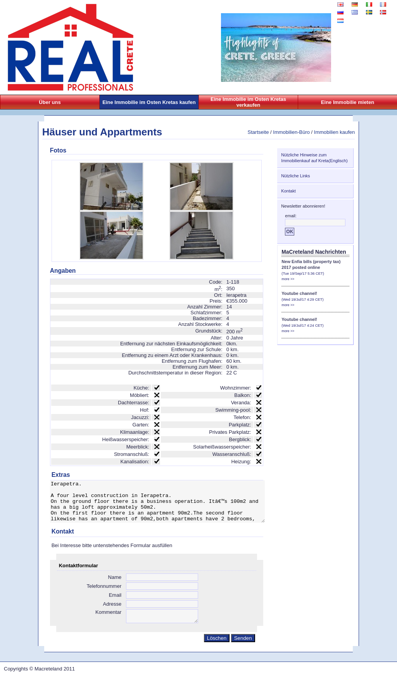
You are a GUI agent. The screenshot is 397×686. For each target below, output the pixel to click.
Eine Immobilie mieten (347, 102)
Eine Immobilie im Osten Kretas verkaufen (248, 102)
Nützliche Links (295, 175)
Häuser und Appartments (102, 132)
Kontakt (288, 191)
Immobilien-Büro (291, 132)
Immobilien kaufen (334, 132)
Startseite (258, 132)
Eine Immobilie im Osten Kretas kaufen (149, 102)
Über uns (49, 102)
